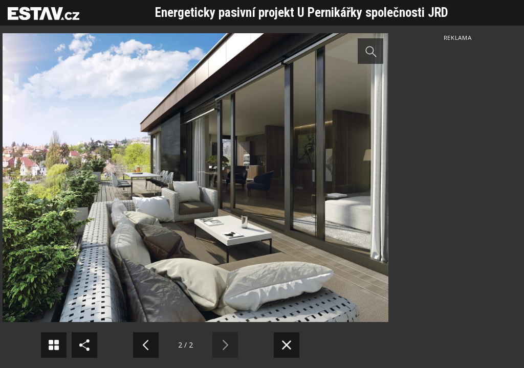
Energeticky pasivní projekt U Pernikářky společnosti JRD (301, 12)
